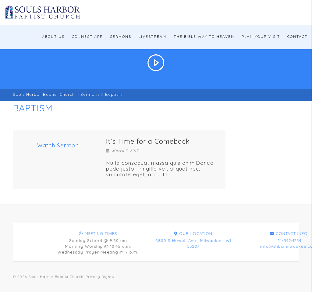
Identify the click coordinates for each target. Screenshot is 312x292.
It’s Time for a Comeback (148, 141)
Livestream (152, 36)
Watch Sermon (58, 145)
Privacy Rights (100, 276)
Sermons (120, 36)
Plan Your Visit (261, 36)
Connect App (87, 36)
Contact (297, 36)
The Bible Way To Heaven (204, 36)
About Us (53, 36)
